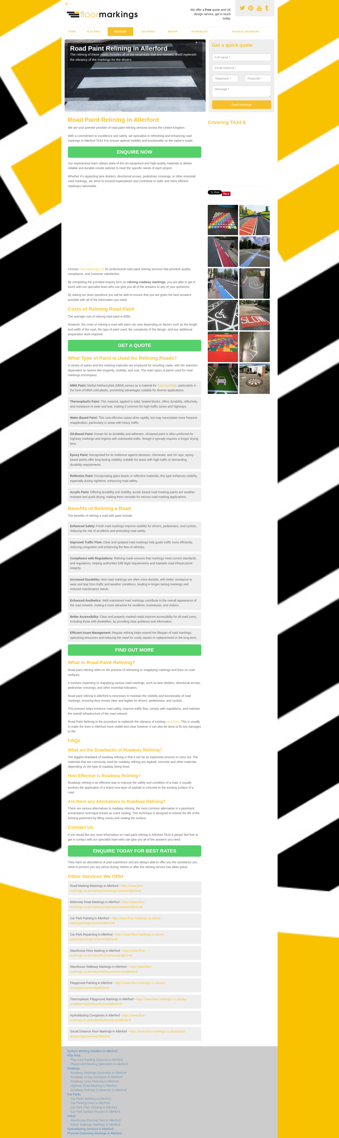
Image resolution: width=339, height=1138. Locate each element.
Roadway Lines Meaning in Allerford (94, 1081)
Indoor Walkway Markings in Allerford (95, 1124)
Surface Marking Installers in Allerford (92, 1051)
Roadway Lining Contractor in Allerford (96, 1077)
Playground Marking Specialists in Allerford (99, 1064)
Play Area (94, 31)
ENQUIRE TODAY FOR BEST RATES (134, 851)
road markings (167, 385)
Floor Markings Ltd (91, 269)
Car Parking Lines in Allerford (90, 1103)
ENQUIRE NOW (134, 152)
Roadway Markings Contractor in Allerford (98, 1072)
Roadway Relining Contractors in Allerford (98, 1090)
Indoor (172, 31)
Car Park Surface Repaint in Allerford (95, 1111)
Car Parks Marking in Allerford (90, 1098)
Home (72, 31)
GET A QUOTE (134, 345)
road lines (172, 721)
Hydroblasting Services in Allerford (90, 1129)
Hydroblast (199, 31)
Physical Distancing (246, 31)
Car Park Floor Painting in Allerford (93, 1107)
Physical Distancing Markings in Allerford (94, 1133)
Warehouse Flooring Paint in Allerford (95, 1120)
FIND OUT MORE (134, 650)
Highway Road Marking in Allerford (93, 1085)
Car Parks (148, 31)
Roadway (120, 31)
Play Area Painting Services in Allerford (96, 1059)
